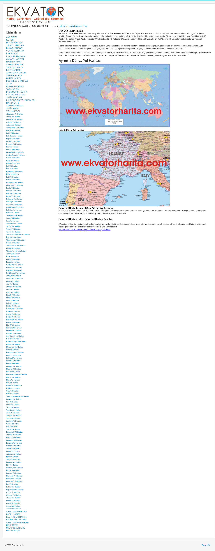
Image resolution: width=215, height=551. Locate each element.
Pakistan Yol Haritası (14, 210)
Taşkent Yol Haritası (13, 229)
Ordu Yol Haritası (12, 391)
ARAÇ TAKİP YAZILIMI (16, 73)
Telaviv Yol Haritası (13, 232)
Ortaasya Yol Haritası (14, 202)
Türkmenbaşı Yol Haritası (15, 240)
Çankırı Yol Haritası (13, 311)
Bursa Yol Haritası (12, 262)
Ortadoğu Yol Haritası (14, 204)
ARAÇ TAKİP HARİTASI (16, 511)
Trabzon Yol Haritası (13, 415)
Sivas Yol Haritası (12, 407)
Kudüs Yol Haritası (13, 188)
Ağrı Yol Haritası (12, 284)
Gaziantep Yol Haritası (14, 265)
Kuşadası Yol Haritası (14, 481)
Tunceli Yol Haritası (13, 418)
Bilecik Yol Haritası (13, 295)
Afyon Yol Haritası (12, 281)
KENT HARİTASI (13, 70)
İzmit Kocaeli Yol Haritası (15, 273)
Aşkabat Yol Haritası (13, 122)
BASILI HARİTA (13, 514)
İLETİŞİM (10, 40)
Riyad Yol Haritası (12, 213)
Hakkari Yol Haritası (13, 339)
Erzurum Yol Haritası (13, 330)
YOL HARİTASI (13, 111)
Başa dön (206, 545)
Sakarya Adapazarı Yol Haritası (17, 396)
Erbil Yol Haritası (12, 147)
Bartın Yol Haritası (13, 451)
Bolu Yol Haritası (12, 303)
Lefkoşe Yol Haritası (13, 191)
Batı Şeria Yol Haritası (14, 136)
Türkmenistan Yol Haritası (15, 245)
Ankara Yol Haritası (13, 254)
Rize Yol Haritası (12, 394)
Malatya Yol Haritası (13, 369)
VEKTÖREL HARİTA (15, 51)
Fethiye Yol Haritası (13, 479)
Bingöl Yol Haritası (13, 298)
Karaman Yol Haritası (14, 440)
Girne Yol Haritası (12, 160)
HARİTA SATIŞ (12, 103)
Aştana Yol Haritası (13, 125)
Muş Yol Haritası (12, 383)
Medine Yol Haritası (13, 193)
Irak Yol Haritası (12, 166)
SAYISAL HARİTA (14, 75)
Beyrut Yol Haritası (13, 139)
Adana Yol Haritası (13, 259)
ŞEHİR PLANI (12, 108)
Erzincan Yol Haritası (14, 328)
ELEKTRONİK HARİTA (16, 517)
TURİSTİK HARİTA (14, 67)
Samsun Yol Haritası (13, 399)
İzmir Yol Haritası (12, 256)
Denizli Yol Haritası (13, 317)
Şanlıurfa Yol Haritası (14, 421)
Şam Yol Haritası (12, 221)
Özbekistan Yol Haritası (15, 207)
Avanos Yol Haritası (13, 509)
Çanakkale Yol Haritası (14, 309)
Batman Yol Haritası (13, 446)
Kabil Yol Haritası (12, 177)
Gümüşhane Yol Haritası (15, 336)
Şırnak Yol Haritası (13, 448)
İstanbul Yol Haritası (13, 237)
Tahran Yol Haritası (13, 226)
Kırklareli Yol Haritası (14, 358)
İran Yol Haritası (12, 169)
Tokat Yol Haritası (12, 413)
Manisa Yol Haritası (13, 372)
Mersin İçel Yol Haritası (14, 347)
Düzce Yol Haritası (13, 470)
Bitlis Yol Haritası (12, 300)
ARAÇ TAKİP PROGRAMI (17, 522)
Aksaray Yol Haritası (13, 435)
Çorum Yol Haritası (13, 314)
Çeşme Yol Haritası (13, 506)
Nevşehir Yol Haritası (14, 385)
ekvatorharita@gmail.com (73, 26)
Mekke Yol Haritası (13, 196)
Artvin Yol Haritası (12, 289)
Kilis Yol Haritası (12, 465)
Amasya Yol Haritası (13, 287)
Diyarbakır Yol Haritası (14, 320)
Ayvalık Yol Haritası (13, 503)
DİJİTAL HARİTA (13, 78)
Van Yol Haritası (12, 426)
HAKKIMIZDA (12, 525)
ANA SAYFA (11, 37)
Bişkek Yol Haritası (13, 141)
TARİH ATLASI (12, 89)
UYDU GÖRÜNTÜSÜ (15, 528)
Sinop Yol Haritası (12, 405)
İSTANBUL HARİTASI (15, 56)
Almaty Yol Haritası (13, 117)
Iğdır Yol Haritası (12, 457)
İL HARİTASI (11, 53)
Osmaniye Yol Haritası (14, 468)
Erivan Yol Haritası (13, 150)
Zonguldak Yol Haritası (14, 432)
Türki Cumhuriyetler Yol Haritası (18, 235)
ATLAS (9, 84)
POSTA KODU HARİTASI (17, 81)
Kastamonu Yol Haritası (15, 352)
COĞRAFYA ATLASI (15, 86)
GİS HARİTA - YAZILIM (16, 520)
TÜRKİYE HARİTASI (15, 45)
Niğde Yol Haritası (12, 388)
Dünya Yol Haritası (13, 243)
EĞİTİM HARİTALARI (15, 95)
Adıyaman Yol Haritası (14, 278)
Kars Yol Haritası (12, 350)
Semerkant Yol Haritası (14, 215)
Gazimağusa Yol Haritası (15, 155)
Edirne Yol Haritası (13, 322)
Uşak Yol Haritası (12, 424)
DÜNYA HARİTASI (14, 42)
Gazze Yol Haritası (13, 158)
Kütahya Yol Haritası (13, 366)
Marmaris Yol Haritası (14, 476)
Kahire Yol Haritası (13, 180)
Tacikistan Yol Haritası (14, 224)
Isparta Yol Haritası (13, 344)
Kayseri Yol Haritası (13, 355)
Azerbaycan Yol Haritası (15, 128)
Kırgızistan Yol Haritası (14, 185)
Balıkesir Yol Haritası (14, 267)
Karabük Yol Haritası (13, 462)
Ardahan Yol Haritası (13, 454)
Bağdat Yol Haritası (13, 130)
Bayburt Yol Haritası (13, 437)
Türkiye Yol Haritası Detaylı (16, 251)
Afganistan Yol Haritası (14, 114)
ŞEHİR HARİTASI (14, 97)
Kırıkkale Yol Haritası (14, 443)
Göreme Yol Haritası (13, 495)
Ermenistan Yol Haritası (15, 152)
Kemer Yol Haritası (13, 500)
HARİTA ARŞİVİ (13, 531)
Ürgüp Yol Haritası (13, 492)
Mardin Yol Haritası (13, 377)
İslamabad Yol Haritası (14, 171)
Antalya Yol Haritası (13, 276)
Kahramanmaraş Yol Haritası (17, 374)
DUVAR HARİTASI (14, 48)
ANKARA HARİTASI (15, 59)
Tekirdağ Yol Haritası (13, 410)
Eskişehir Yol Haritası (14, 270)
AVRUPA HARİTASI (14, 64)
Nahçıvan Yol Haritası (14, 199)
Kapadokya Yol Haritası (15, 490)
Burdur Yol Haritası (13, 306)
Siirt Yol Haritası (12, 402)
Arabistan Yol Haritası (14, 119)
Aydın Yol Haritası (12, 292)
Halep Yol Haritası (12, 163)
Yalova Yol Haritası (13, 459)
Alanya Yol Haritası (13, 498)
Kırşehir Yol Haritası (13, 361)
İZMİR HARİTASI (13, 62)
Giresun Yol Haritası (13, 333)
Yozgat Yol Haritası (13, 429)
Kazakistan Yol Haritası (14, 182)
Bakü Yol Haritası (12, 133)
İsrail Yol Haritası (12, 174)
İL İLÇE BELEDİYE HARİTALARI (20, 100)
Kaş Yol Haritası (12, 484)
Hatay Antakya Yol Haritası (16, 341)
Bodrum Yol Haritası (13, 473)
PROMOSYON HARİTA (16, 92)
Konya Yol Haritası (13, 363)
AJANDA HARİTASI (14, 106)
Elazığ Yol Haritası (13, 325)
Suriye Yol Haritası (13, 218)
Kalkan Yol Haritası (13, 487)
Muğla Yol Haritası (13, 380)
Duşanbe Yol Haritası (14, 144)
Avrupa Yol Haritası (13, 248)
